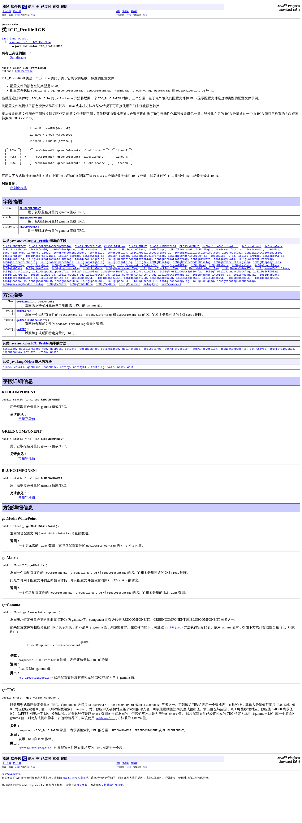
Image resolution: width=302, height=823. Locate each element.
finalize (9, 373)
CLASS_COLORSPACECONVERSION (50, 260)
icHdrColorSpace (62, 264)
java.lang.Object (15, 39)
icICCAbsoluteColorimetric (150, 268)
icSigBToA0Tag (248, 271)
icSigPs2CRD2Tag (43, 294)
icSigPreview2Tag (143, 290)
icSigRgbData (269, 294)
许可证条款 (80, 817)
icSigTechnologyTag (174, 302)
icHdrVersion (117, 268)
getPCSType (258, 373)
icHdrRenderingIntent (69, 268)
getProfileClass (281, 373)
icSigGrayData (37, 283)
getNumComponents (233, 373)
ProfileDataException (34, 710)
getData (56, 373)
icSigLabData (12, 286)
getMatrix (24, 333)
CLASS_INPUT (138, 260)
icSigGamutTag (13, 283)
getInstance (89, 373)
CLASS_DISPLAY (114, 260)
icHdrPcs (272, 264)
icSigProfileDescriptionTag (181, 290)
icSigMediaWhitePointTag (200, 286)
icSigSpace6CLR (187, 298)
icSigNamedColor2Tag (237, 286)
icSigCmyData (201, 275)
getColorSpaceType (33, 373)
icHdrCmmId (39, 264)
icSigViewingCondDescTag (236, 302)
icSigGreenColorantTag (97, 283)
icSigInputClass (267, 283)
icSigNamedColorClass (272, 286)
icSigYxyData (106, 305)
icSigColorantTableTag (20, 279)
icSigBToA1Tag (273, 271)
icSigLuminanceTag (66, 286)
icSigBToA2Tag (13, 275)
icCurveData (273, 260)
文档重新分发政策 (112, 817)
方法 (33, 15)
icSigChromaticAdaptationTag (129, 275)
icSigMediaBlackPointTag (159, 286)
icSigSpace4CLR (135, 298)
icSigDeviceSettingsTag (232, 279)
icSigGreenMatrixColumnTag (137, 283)
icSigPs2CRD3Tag (70, 294)
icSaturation (12, 271)
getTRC (21, 353)
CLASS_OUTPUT (189, 260)
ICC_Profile (24, 73)
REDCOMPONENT (29, 240)
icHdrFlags (156, 264)
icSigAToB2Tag (118, 271)
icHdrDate (108, 264)
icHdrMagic (204, 264)
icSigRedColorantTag (173, 294)
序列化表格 (18, 199)
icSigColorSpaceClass (56, 279)
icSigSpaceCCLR (66, 302)
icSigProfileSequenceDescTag (228, 290)
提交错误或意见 (11, 806)
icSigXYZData (57, 305)
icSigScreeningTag (54, 298)
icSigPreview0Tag (85, 290)
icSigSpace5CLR (161, 298)
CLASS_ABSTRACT (14, 260)
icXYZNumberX (171, 305)
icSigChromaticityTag (171, 275)
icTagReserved (129, 305)
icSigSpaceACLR (14, 302)
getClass (33, 393)
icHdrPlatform (13, 268)
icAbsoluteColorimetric (220, 260)
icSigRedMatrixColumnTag (211, 294)
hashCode (50, 393)
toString (97, 393)
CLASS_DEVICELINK (88, 260)
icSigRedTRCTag (244, 294)
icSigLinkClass (37, 286)
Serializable (18, 58)
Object (29, 387)
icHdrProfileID (38, 268)
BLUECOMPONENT (30, 220)
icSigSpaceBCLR (40, 302)
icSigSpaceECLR (118, 302)
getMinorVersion (205, 373)
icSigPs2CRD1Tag (15, 294)
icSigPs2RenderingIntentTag (133, 294)
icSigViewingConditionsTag (23, 305)
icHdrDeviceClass (132, 264)
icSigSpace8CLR (240, 298)
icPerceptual (232, 268)
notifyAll (80, 393)
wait (110, 393)
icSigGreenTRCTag (174, 283)
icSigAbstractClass (40, 271)
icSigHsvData (241, 283)
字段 (17, 15)
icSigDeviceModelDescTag (191, 279)
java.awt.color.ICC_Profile (29, 43)
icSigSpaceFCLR (145, 302)
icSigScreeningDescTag (20, 298)
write (43, 377)
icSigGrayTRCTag (64, 283)
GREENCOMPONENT (31, 230)
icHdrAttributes (15, 264)
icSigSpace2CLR (83, 298)
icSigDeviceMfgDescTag (152, 279)
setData (29, 377)
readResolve (12, 377)
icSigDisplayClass (267, 279)
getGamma (23, 323)
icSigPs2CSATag (97, 294)
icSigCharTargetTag (89, 275)
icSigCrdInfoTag (119, 279)
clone (7, 393)
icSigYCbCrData (81, 305)
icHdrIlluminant (180, 264)
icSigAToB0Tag (68, 271)
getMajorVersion (177, 373)
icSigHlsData (219, 283)
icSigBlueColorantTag (148, 271)
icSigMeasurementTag (121, 286)
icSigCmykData (224, 275)
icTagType (150, 305)
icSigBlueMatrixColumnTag (187, 271)
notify (65, 393)
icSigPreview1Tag (114, 290)
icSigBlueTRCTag (223, 271)
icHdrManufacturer (229, 264)
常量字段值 (26, 445)
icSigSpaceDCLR (92, 302)
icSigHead (198, 283)
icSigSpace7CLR (213, 298)
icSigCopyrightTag (90, 279)
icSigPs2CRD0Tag (265, 290)
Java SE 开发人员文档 (76, 810)
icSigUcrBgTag (203, 302)
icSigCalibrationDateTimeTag (49, 275)
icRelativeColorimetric (263, 268)
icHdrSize (96, 268)
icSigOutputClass (16, 290)
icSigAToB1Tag (93, 271)
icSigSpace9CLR (266, 298)
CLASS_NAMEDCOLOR (163, 260)
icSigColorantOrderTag (255, 275)
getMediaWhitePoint (31, 343)
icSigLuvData (93, 286)
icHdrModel (254, 264)
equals (19, 393)
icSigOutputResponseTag (50, 290)
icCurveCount (251, 260)
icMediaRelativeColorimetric (196, 268)
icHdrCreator (88, 264)
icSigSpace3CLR (109, 298)
